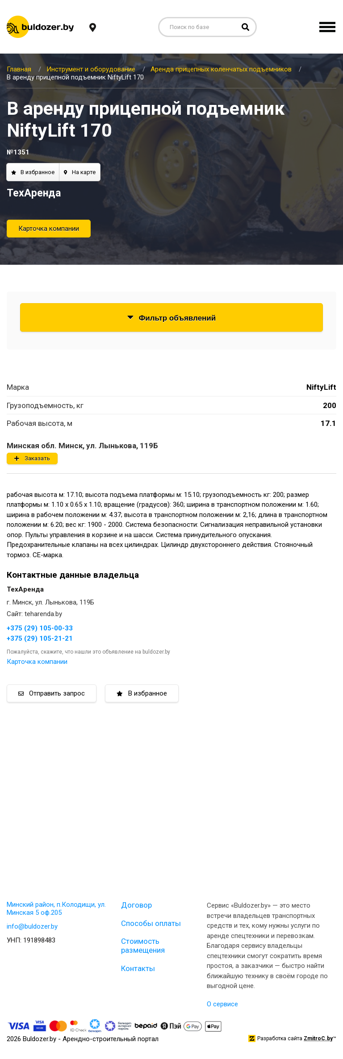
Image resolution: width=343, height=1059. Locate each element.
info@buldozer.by (32, 926)
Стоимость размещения (143, 946)
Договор (136, 905)
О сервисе (222, 1004)
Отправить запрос (51, 693)
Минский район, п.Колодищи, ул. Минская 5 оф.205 (56, 909)
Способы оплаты (151, 923)
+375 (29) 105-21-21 (40, 638)
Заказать (32, 458)
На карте (80, 172)
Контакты (138, 968)
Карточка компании (48, 229)
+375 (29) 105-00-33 (40, 628)
